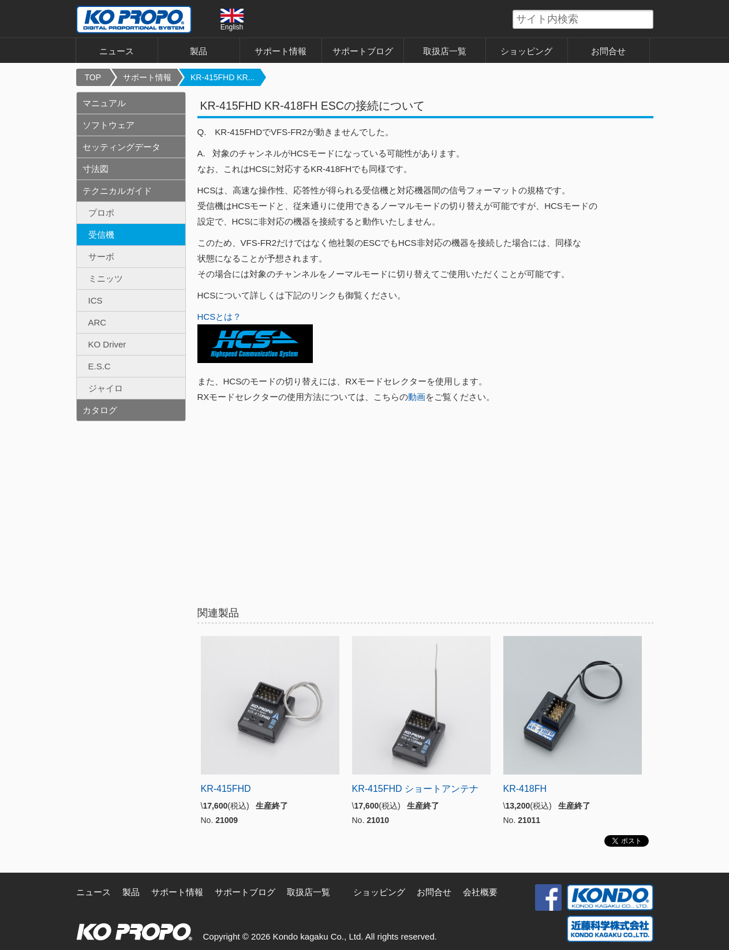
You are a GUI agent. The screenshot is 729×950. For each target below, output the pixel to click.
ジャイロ (105, 388)
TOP (93, 77)
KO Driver (107, 344)
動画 (416, 397)
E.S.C (99, 366)
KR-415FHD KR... (222, 77)
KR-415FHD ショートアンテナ (415, 789)
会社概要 (480, 892)
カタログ (100, 410)
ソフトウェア (108, 125)
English (232, 20)
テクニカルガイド (117, 191)
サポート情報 (280, 51)
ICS (95, 300)
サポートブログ (362, 51)
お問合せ (608, 51)
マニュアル (104, 103)
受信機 (101, 235)
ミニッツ (105, 278)
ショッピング (526, 51)
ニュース (116, 51)
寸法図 (96, 169)
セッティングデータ (121, 147)
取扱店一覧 (444, 51)
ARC (97, 322)
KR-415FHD (226, 789)
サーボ (101, 256)
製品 (198, 51)
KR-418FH (525, 789)
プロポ (101, 213)
